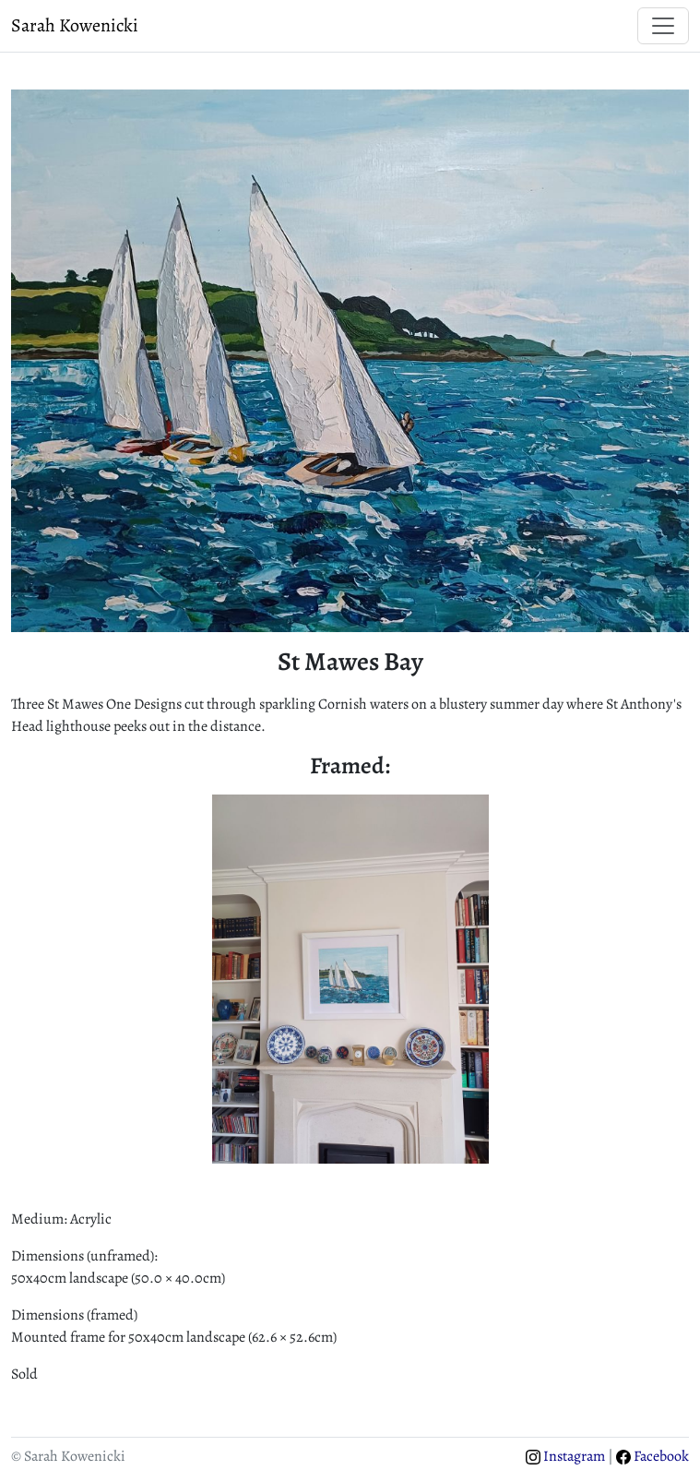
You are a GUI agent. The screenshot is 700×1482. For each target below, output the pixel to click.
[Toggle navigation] (663, 25)
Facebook (652, 1456)
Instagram (565, 1456)
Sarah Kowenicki (74, 25)
